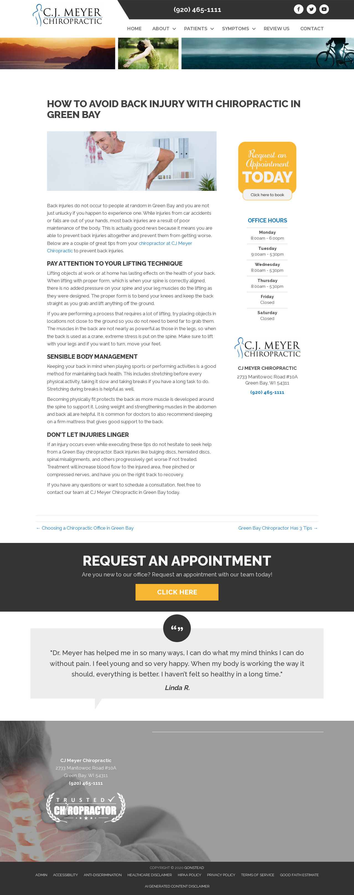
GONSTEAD (194, 868)
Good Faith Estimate (299, 875)
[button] (174, 28)
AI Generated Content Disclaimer (177, 886)
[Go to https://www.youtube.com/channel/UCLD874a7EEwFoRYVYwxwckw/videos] (324, 10)
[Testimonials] (177, 663)
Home (134, 28)
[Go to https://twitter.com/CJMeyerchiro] (311, 10)
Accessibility (65, 875)
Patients (195, 28)
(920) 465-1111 (197, 9)
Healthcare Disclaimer (149, 875)
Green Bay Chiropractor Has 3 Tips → (278, 528)
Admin (41, 875)
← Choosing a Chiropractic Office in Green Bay (85, 528)
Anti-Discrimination (103, 875)
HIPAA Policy (189, 875)
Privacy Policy (221, 875)
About (161, 28)
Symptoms (235, 28)
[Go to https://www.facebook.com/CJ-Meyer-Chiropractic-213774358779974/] (299, 10)
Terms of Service (257, 875)
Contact (312, 28)
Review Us (277, 28)
